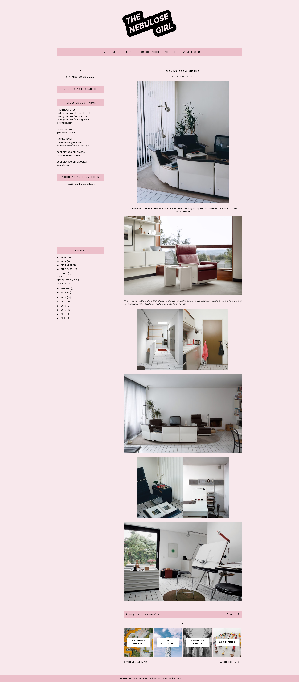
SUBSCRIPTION (150, 52)
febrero (66, 288)
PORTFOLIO (172, 52)
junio (64, 273)
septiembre (67, 269)
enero (64, 292)
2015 (64, 309)
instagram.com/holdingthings (73, 119)
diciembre (67, 265)
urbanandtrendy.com (68, 155)
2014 (64, 314)
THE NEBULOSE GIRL (129, 678)
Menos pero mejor (68, 280)
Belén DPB (174, 678)
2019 (64, 261)
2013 (64, 318)
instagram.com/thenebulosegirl (74, 113)
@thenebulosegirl (66, 132)
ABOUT (117, 52)
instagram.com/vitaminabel (72, 116)
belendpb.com (64, 122)
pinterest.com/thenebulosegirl (73, 145)
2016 (64, 305)
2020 (64, 257)
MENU (129, 52)
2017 (63, 301)
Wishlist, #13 (230, 661)
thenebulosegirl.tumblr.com (71, 142)
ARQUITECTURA (138, 614)
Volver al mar (136, 661)
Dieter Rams (150, 208)
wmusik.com (63, 165)
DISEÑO (154, 614)
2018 (64, 297)
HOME (103, 52)
